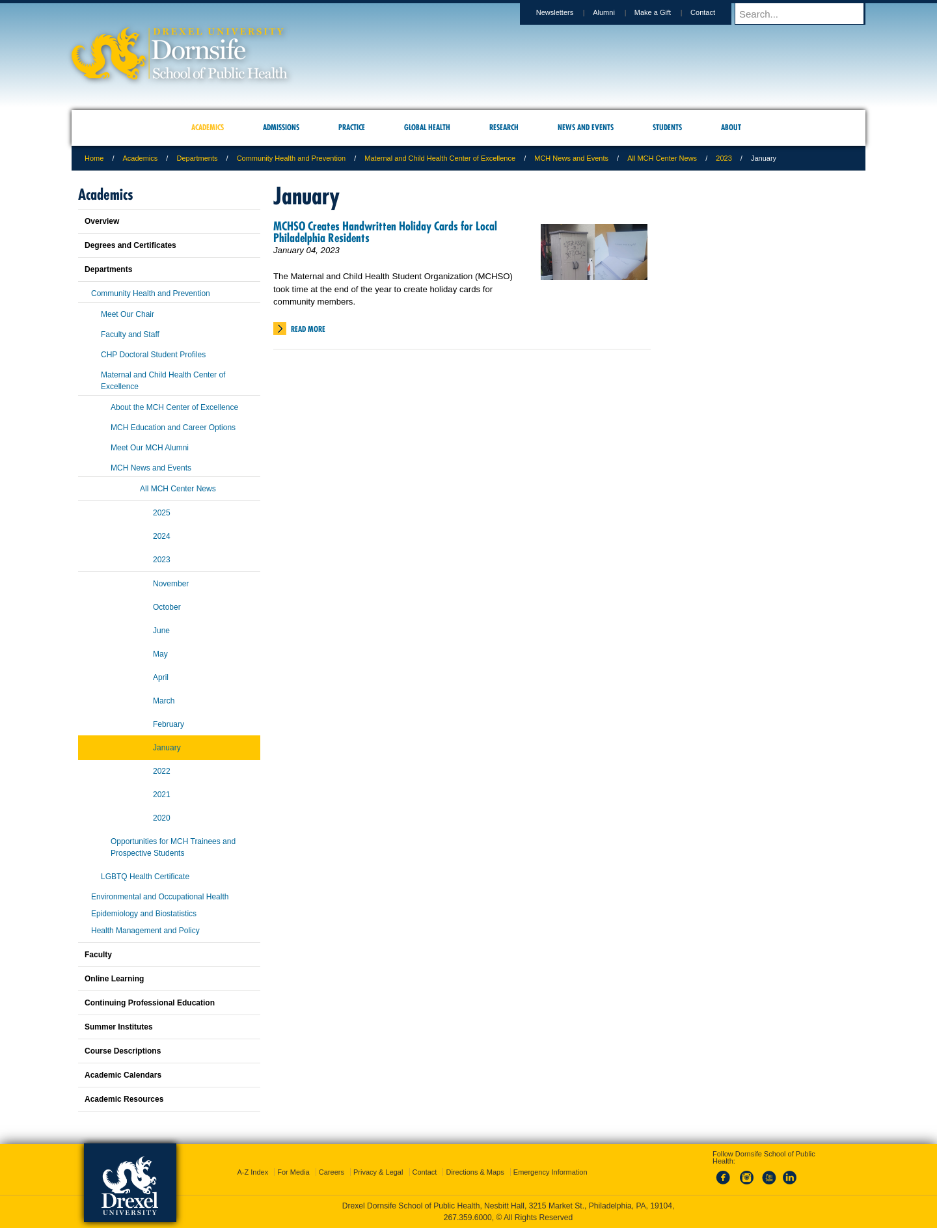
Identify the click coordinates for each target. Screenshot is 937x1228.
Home (94, 158)
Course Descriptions (123, 1051)
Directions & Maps (475, 1172)
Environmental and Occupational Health (159, 896)
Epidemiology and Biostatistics (144, 913)
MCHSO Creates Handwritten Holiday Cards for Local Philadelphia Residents (385, 232)
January (167, 747)
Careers (331, 1172)
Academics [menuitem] (207, 127)
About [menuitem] (731, 127)
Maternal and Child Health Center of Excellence (439, 158)
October (167, 607)
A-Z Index (252, 1172)
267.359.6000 (468, 1217)
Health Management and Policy (145, 930)
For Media (293, 1172)
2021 (161, 794)
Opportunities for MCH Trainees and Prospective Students (173, 847)
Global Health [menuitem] (427, 127)
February (168, 724)
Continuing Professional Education (150, 1002)
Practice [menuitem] (351, 127)
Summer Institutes (119, 1026)
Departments (196, 158)
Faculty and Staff (130, 334)
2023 (723, 158)
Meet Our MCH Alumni (150, 447)
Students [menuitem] (667, 127)
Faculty (98, 954)
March (163, 700)
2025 (161, 512)
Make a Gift (665, 12)
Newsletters (567, 12)
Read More (308, 329)
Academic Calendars (123, 1075)
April (161, 677)
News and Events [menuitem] (586, 127)
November (171, 583)
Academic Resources (124, 1099)
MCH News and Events (571, 158)
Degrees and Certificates (130, 245)
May (160, 654)
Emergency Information (550, 1172)
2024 (161, 536)
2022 (161, 771)
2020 (161, 818)
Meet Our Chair (127, 314)
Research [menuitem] (504, 127)
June (161, 630)
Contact (715, 12)
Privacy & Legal (378, 1172)
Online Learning (114, 978)
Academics (140, 158)
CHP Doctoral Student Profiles (153, 354)
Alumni (616, 12)
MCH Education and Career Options (173, 427)
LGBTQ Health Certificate (145, 876)
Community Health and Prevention (291, 158)
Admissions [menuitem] (281, 127)
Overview (102, 221)
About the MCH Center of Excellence (174, 407)
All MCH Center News (662, 158)
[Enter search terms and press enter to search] (806, 13)
